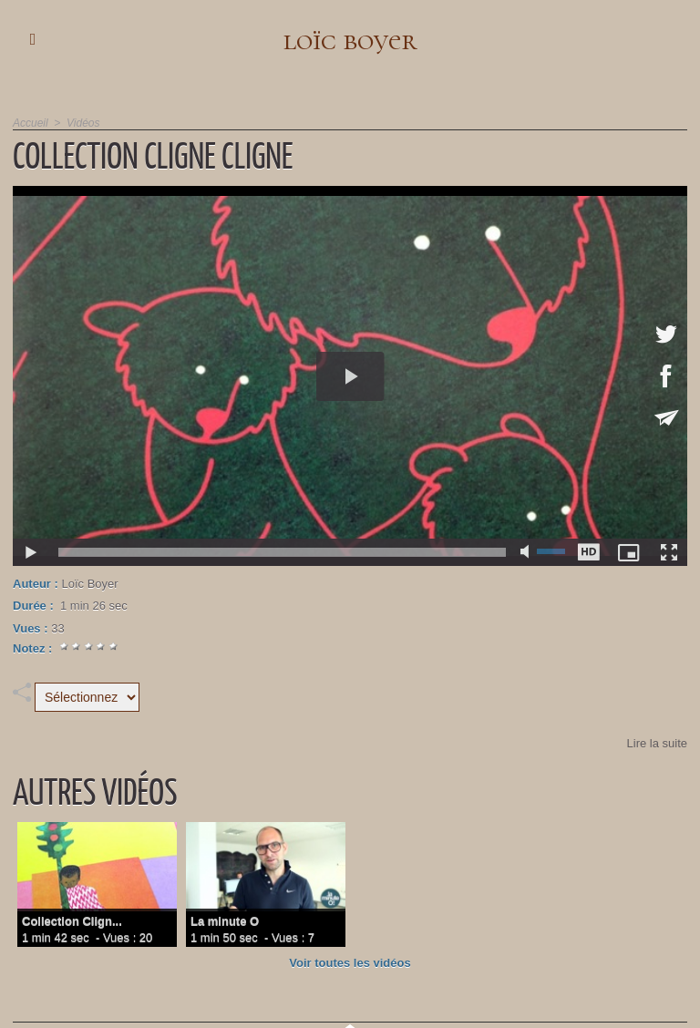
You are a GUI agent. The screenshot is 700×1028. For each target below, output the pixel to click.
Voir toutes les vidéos (349, 963)
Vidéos (83, 123)
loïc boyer (350, 39)
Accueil (30, 123)
